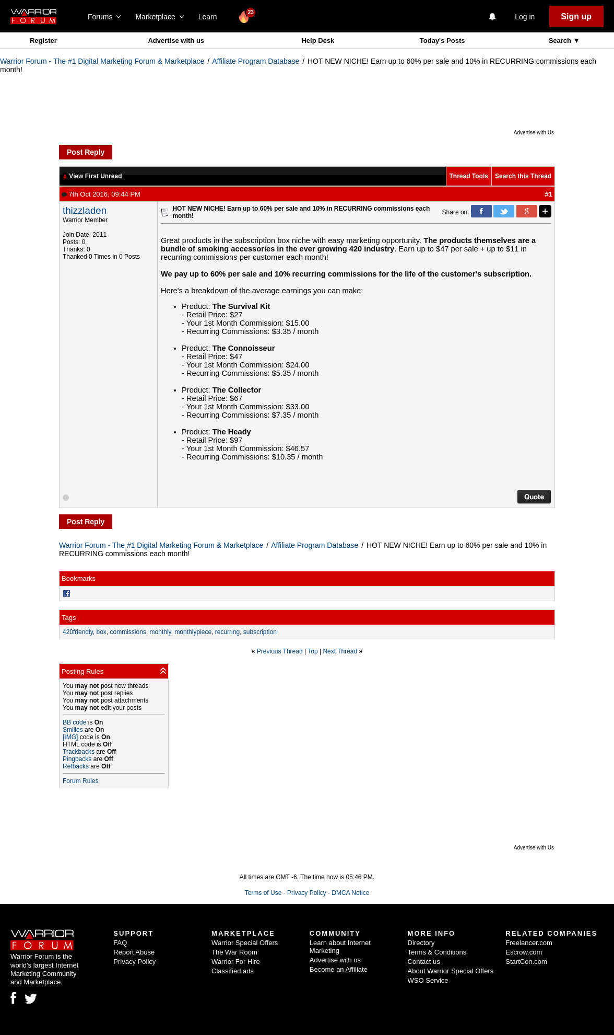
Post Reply (85, 152)
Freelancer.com (528, 943)
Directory (421, 943)
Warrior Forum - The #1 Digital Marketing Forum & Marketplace (102, 61)
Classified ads (232, 971)
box (102, 632)
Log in (525, 17)
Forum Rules (81, 781)
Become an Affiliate (339, 969)
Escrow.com (523, 952)
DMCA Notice (350, 892)
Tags (69, 618)
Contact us (424, 961)
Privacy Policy (306, 892)
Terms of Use (263, 892)
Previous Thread (280, 651)
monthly (160, 632)
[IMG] (70, 737)
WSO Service (428, 980)
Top (312, 651)
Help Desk (317, 40)
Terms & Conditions (437, 952)
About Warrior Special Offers (451, 971)
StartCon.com (526, 961)
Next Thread (340, 651)
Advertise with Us (534, 132)
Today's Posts (442, 40)
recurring (227, 632)
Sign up (576, 16)
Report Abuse (134, 952)
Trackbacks (79, 751)
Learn (210, 17)
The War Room (234, 952)
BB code (74, 722)
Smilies (73, 729)
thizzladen (85, 210)
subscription (260, 632)
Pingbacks (77, 759)
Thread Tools (469, 176)
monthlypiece (192, 632)
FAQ (120, 943)
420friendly (78, 632)
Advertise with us (176, 40)
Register (43, 40)
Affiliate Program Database (255, 61)
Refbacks (76, 766)
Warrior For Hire (235, 961)
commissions (128, 632)
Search (561, 40)
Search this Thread (523, 176)
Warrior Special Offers (244, 943)
